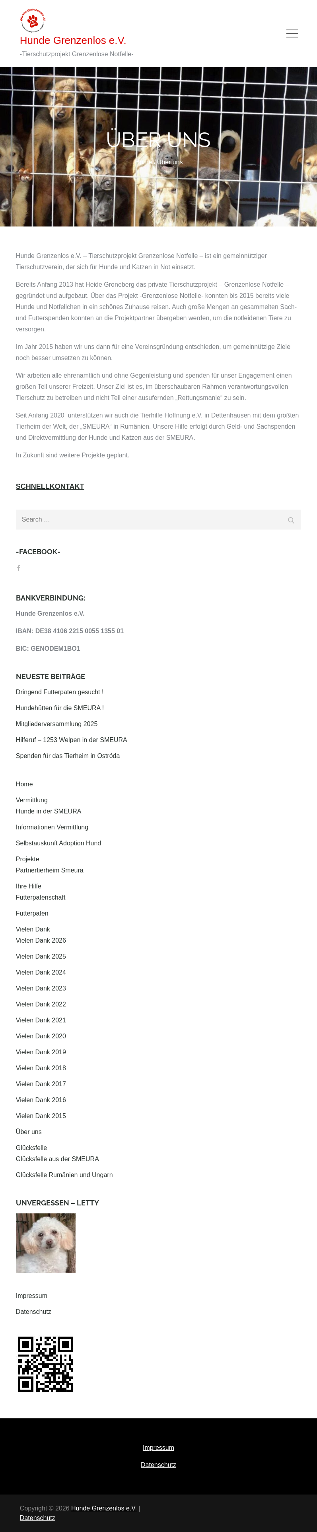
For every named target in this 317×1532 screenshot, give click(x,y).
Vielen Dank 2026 (41, 940)
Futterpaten (32, 913)
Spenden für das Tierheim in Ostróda (68, 755)
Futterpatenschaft (41, 897)
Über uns (29, 1131)
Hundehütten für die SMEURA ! (60, 708)
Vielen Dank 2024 (41, 972)
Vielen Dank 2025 (41, 956)
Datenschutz (33, 1311)
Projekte (27, 859)
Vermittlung (32, 800)
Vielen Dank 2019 (41, 1052)
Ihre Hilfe (28, 886)
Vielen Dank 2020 (41, 1036)
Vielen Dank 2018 (41, 1068)
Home (24, 784)
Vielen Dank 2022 (41, 1004)
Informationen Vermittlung (52, 827)
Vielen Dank (33, 929)
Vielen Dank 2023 (41, 988)
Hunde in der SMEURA (49, 811)
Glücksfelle (31, 1147)
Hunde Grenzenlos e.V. (73, 40)
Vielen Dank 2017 (41, 1084)
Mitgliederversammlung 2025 (56, 724)
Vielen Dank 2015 (41, 1116)
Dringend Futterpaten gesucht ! (60, 692)
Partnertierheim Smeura (50, 870)
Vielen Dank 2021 (41, 1020)
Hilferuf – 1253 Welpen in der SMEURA (71, 739)
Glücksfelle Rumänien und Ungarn (64, 1175)
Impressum (31, 1295)
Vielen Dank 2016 (41, 1100)
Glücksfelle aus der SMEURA (57, 1159)
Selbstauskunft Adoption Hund (58, 843)
